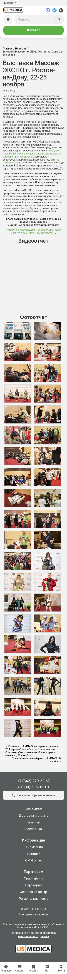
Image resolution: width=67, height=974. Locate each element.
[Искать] (59, 19)
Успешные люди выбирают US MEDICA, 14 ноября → (37, 760)
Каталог (33, 30)
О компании (33, 847)
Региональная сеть (33, 899)
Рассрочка (33, 829)
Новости (20, 48)
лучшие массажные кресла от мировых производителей (32, 155)
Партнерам (33, 885)
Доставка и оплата (33, 816)
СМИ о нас (33, 861)
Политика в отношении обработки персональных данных (33, 934)
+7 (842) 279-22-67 (33, 781)
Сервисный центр (33, 892)
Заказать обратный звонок (33, 795)
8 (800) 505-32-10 (33, 787)
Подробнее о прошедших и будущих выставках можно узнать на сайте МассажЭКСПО (33, 231)
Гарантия (33, 822)
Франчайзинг (33, 878)
